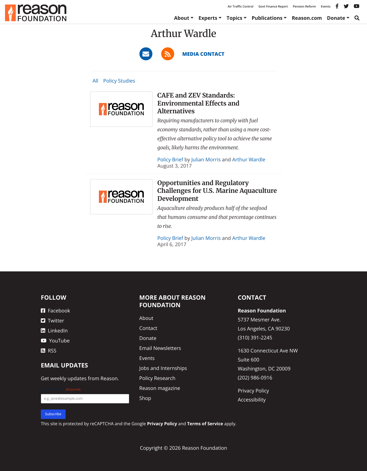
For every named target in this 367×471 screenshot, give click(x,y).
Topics (234, 18)
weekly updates (68, 378)
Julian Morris (206, 159)
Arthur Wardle (248, 159)
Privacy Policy (253, 390)
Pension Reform (304, 6)
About (181, 18)
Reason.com (307, 18)
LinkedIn (54, 330)
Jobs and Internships (163, 368)
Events (325, 6)
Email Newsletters (160, 348)
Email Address (61, 389)
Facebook (55, 310)
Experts (208, 18)
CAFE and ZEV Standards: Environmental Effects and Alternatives (198, 103)
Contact (148, 328)
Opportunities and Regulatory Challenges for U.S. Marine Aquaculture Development (217, 191)
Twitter (52, 320)
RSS (48, 350)
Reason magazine (159, 388)
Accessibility (252, 399)
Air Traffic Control (240, 6)
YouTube (55, 340)
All (95, 80)
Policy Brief (170, 159)
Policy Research (157, 378)
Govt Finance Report (273, 6)
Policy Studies (119, 80)
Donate (336, 18)
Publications (267, 18)
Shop (145, 398)
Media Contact (203, 54)
